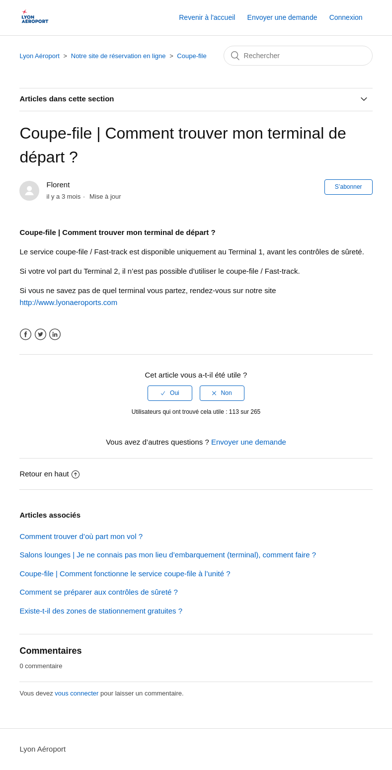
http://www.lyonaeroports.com (68, 302)
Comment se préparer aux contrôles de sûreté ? (98, 592)
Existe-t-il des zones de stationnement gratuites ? (100, 611)
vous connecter (76, 693)
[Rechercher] (298, 56)
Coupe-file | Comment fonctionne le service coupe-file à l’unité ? (124, 573)
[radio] (170, 392)
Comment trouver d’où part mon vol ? (81, 536)
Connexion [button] (346, 17)
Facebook (25, 334)
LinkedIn (55, 334)
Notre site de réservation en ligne (119, 56)
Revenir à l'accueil (207, 17)
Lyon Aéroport (39, 56)
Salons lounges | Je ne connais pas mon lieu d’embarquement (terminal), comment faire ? (167, 554)
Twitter (40, 334)
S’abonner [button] (348, 186)
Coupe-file (191, 56)
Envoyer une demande (282, 17)
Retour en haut (49, 473)
